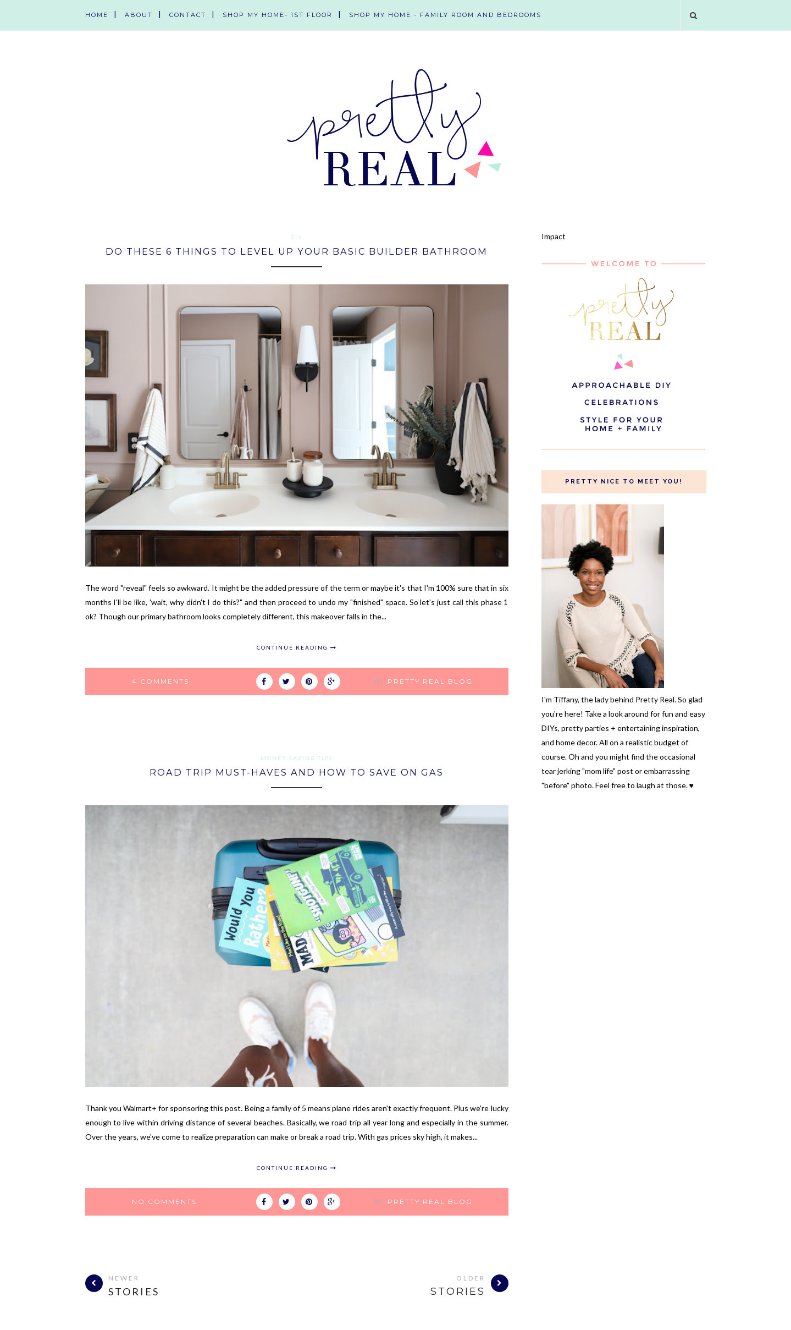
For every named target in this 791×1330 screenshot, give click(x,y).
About (139, 15)
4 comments (160, 681)
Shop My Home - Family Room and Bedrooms (445, 15)
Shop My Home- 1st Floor (278, 15)
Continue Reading (297, 647)
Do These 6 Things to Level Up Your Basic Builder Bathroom (296, 251)
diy (296, 237)
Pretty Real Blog (430, 681)
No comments (164, 1200)
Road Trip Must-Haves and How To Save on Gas (296, 771)
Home (96, 15)
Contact (187, 15)
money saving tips (297, 757)
